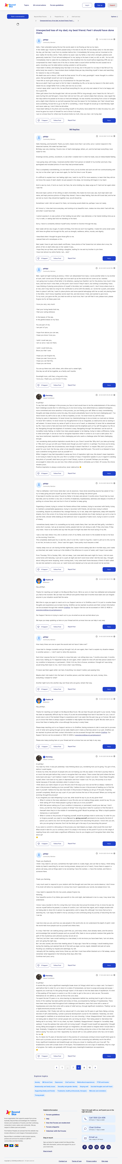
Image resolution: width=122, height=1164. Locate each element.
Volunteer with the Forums (56, 1131)
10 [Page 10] (90, 1067)
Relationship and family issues (45, 1086)
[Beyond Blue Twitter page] (103, 1151)
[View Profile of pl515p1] (45, 40)
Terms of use (77, 1161)
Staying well (84, 1086)
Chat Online (95, 1127)
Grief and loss (76, 16)
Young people (39, 1095)
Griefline (67, 607)
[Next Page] (95, 1067)
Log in (87, 5)
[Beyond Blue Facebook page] (85, 1151)
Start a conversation (17, 16)
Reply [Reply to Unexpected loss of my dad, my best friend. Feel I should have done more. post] (109, 120)
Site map (105, 1161)
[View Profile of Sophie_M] (49, 580)
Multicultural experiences (85, 1082)
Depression (59, 1082)
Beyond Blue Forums (12, 5)
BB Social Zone (47, 1082)
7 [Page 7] (73, 1067)
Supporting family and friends (45, 1091)
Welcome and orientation (97, 1091)
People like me (59, 16)
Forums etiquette (52, 1127)
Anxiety (37, 1082)
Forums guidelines (57, 5)
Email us (93, 1137)
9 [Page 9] (84, 1067)
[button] (39, 120)
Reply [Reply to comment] (109, 258)
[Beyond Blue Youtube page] (91, 1151)
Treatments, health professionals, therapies (72, 1091)
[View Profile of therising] (49, 395)
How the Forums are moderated (58, 1123)
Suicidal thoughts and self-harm (101, 1086)
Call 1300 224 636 (97, 1118)
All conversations (39, 5)
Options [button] (113, 16)
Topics (26, 5)
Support (112, 5)
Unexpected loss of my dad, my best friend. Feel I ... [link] (57, 20)
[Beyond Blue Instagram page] (97, 1151)
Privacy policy (91, 1161)
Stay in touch (47, 1151)
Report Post (72, 120)
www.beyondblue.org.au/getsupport (49, 610)
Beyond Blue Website (13, 1112)
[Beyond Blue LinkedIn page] (109, 1151)
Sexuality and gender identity (67, 1086)
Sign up (99, 5)
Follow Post (57, 120)
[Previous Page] (56, 1067)
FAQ (47, 1119)
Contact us (63, 1161)
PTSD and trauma (103, 1082)
